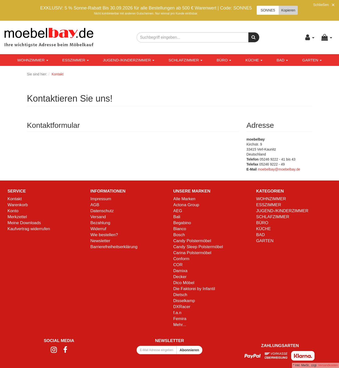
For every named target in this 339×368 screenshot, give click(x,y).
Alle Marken (184, 198)
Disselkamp (184, 300)
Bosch (179, 234)
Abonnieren (189, 350)
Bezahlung (100, 222)
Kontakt (15, 198)
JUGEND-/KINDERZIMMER (128, 60)
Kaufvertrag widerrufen (29, 228)
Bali (176, 216)
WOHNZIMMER (32, 60)
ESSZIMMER (75, 60)
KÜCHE (253, 60)
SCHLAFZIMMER (186, 60)
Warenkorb (18, 204)
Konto (13, 210)
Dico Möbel (183, 282)
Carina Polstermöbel (192, 252)
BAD (282, 60)
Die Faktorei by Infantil (194, 288)
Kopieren (288, 10)
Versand (98, 216)
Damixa (180, 270)
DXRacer (181, 306)
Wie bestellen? (104, 234)
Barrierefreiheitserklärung (113, 246)
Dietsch (180, 294)
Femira (179, 318)
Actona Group (186, 204)
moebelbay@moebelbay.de (279, 169)
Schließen (321, 5)
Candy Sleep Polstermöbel (198, 246)
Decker (180, 276)
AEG (177, 210)
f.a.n (177, 312)
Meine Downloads (24, 222)
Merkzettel (17, 216)
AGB (94, 204)
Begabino (182, 222)
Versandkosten (328, 365)
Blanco (179, 228)
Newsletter (100, 240)
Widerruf (98, 228)
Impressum (100, 198)
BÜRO (224, 60)
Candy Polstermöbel (192, 240)
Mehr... (179, 324)
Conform (181, 258)
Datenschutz (102, 210)
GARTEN (312, 60)
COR (178, 264)
